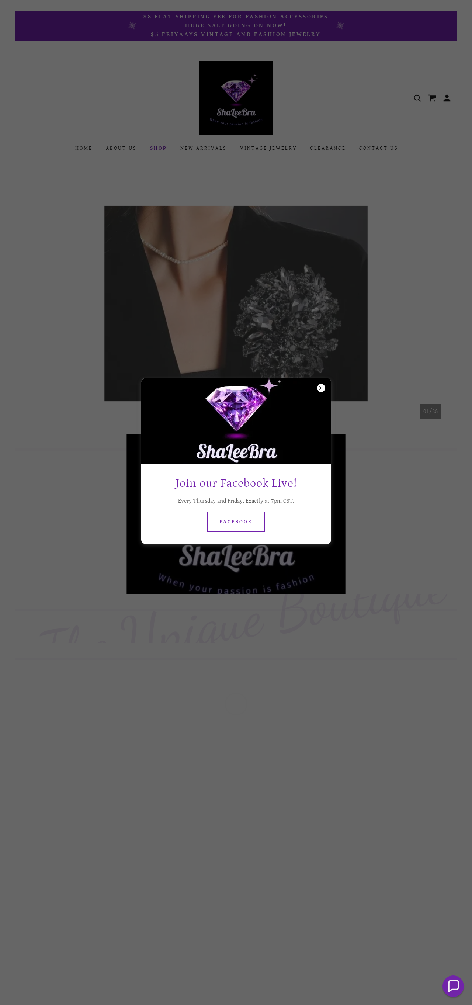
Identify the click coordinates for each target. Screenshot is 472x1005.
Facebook (236, 522)
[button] (453, 986)
